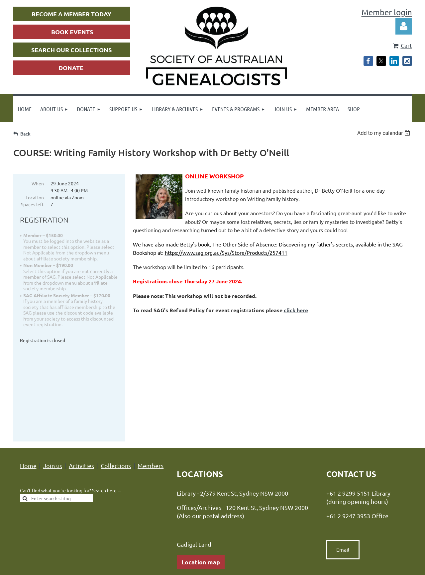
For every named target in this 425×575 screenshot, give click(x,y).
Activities (81, 374)
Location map (200, 470)
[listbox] (384, 133)
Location (35, 197)
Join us (52, 374)
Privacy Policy (149, 527)
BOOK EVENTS (72, 32)
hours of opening (222, 488)
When (38, 183)
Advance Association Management (240, 527)
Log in (403, 26)
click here (296, 310)
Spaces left (32, 204)
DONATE (70, 67)
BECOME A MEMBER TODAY (71, 14)
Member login (387, 12)
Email (342, 458)
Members (150, 374)
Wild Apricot (333, 566)
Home (28, 374)
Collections (116, 374)
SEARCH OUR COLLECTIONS (71, 49)
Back (25, 134)
